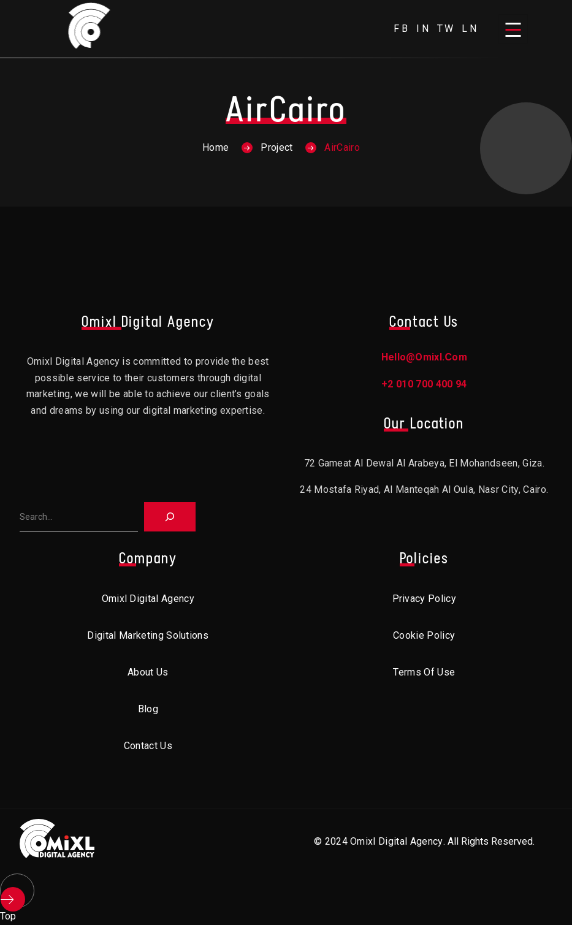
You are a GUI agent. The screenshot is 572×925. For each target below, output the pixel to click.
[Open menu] (513, 29)
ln (470, 28)
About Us (148, 672)
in (423, 28)
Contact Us (148, 746)
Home (215, 147)
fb (402, 28)
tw (446, 28)
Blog (148, 709)
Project (276, 147)
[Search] (170, 516)
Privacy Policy (424, 598)
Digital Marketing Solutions (147, 635)
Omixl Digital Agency (148, 598)
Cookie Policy (424, 635)
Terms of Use (424, 672)
